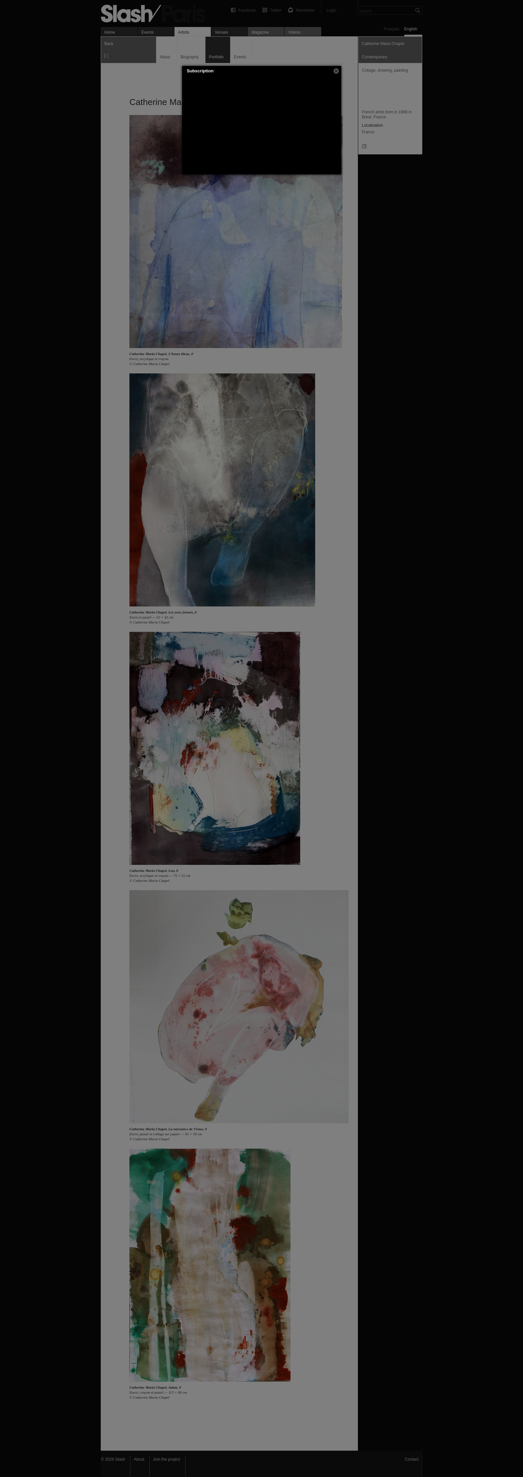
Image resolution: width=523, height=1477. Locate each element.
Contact (412, 1459)
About (139, 1459)
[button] (336, 71)
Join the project (166, 1459)
